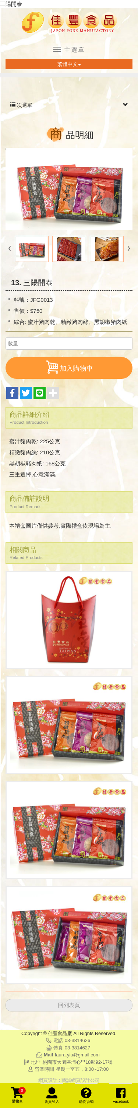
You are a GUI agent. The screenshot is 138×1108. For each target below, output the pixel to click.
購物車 (18, 1095)
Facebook (121, 1095)
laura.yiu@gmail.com (77, 1055)
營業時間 (44, 1069)
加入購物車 (69, 367)
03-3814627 (77, 1048)
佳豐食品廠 (69, 22)
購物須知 (86, 1095)
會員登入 (52, 1095)
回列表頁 (69, 1005)
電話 (58, 1040)
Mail (48, 1055)
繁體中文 (69, 64)
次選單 (69, 105)
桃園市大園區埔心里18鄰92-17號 (77, 1062)
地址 (35, 1062)
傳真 (58, 1048)
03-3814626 (77, 1040)
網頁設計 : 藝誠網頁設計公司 (69, 1080)
